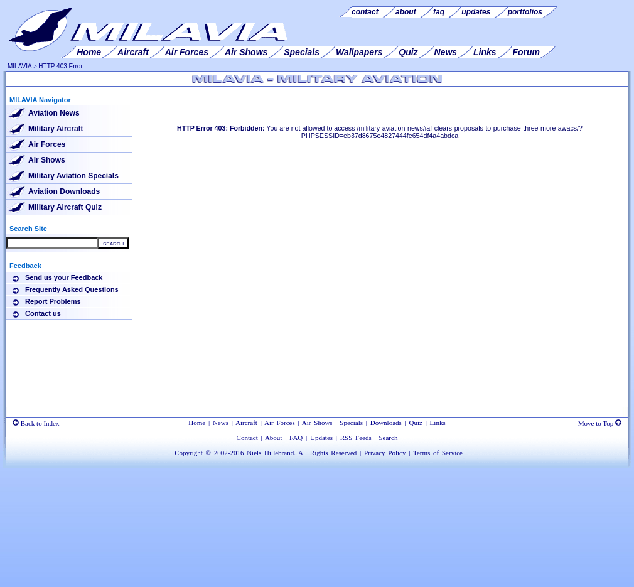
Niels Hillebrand (270, 452)
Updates (321, 437)
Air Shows (46, 160)
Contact (247, 437)
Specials (351, 422)
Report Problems (53, 301)
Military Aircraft (55, 128)
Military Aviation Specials (73, 175)
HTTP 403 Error (60, 66)
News (220, 422)
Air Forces (46, 144)
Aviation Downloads (64, 191)
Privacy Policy (385, 452)
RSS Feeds (356, 437)
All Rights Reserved (327, 452)
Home (196, 422)
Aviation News (54, 113)
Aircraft (246, 422)
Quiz (415, 422)
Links (438, 422)
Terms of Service (438, 452)
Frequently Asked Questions (72, 289)
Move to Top (599, 423)
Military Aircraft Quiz (65, 207)
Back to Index (36, 423)
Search (388, 437)
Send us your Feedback (63, 277)
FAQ (296, 437)
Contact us (43, 313)
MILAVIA (20, 66)
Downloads (386, 422)
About (273, 437)
